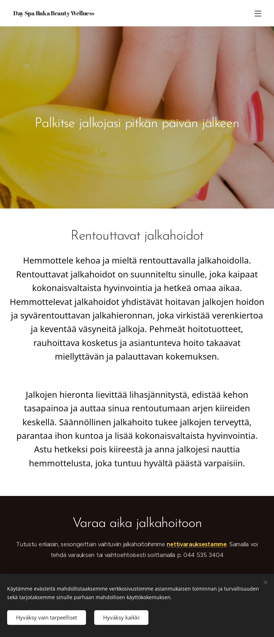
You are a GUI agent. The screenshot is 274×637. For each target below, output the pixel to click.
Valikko (258, 13)
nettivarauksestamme (197, 544)
